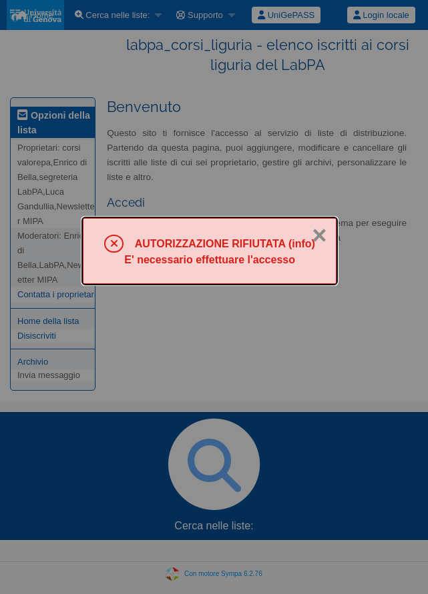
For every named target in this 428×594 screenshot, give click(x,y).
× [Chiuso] (319, 235)
